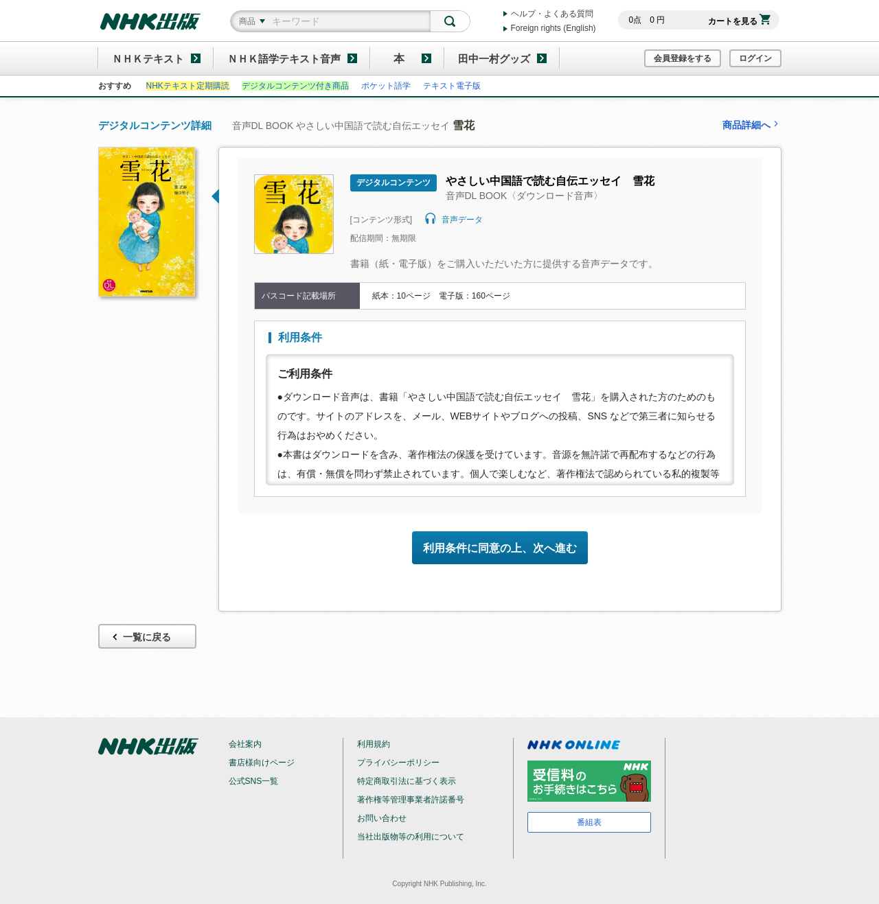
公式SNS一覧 (254, 781)
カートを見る (739, 21)
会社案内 (245, 744)
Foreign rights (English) (553, 28)
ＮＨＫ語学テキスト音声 (284, 59)
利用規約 (373, 744)
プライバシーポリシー (398, 762)
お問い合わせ (382, 818)
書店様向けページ (262, 762)
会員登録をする (682, 58)
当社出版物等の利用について (410, 837)
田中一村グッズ (494, 59)
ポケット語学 (386, 86)
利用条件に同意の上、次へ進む (500, 548)
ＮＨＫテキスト (148, 59)
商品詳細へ (751, 124)
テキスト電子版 (452, 86)
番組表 (589, 822)
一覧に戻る (140, 637)
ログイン (755, 58)
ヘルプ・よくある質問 (552, 14)
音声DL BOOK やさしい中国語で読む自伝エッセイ (353, 125)
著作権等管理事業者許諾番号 (410, 799)
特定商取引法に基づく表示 (406, 781)
